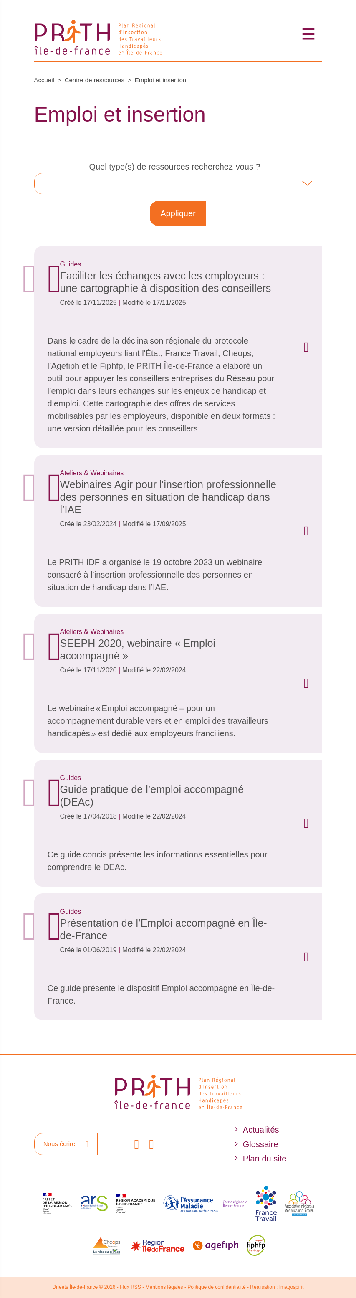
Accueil (44, 80)
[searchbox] (45, 183)
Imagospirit (291, 1287)
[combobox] (178, 183)
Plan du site (265, 1158)
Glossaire (260, 1144)
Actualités (261, 1129)
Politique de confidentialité (216, 1287)
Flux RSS (130, 1287)
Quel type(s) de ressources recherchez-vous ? (174, 166)
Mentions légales (164, 1287)
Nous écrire (65, 1144)
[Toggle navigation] (308, 33)
